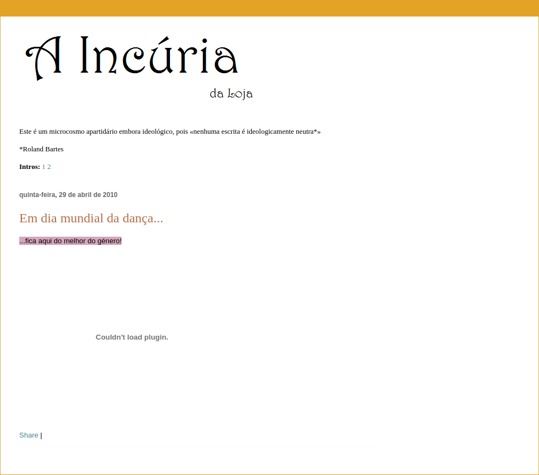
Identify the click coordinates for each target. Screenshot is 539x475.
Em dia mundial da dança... (91, 218)
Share (28, 435)
